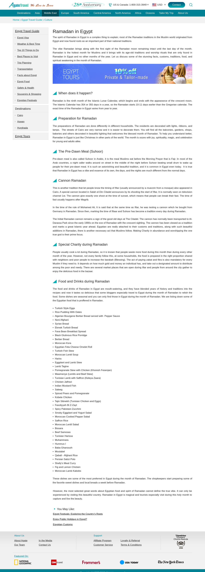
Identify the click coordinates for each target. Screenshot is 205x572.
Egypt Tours (22, 136)
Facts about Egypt (27, 75)
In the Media (45, 540)
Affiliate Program (102, 540)
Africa (138, 13)
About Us (183, 13)
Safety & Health (25, 87)
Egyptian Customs (63, 524)
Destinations (24, 13)
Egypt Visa (23, 37)
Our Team (19, 545)
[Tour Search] (190, 5)
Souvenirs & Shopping (29, 94)
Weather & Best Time (28, 44)
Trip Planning (24, 62)
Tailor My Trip (166, 13)
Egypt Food (23, 81)
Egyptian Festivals (27, 100)
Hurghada (22, 128)
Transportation (25, 69)
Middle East (50, 13)
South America (81, 13)
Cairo (20, 115)
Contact (176, 4)
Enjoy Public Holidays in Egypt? (70, 519)
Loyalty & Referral (130, 540)
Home (16, 20)
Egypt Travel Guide (31, 20)
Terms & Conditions (131, 545)
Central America (102, 13)
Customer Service (103, 545)
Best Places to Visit (27, 56)
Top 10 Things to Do (28, 50)
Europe (65, 13)
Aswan (20, 121)
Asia (37, 13)
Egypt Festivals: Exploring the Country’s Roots (78, 514)
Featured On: (99, 560)
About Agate (20, 540)
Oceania (150, 13)
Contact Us (45, 545)
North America (123, 13)
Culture (48, 20)
